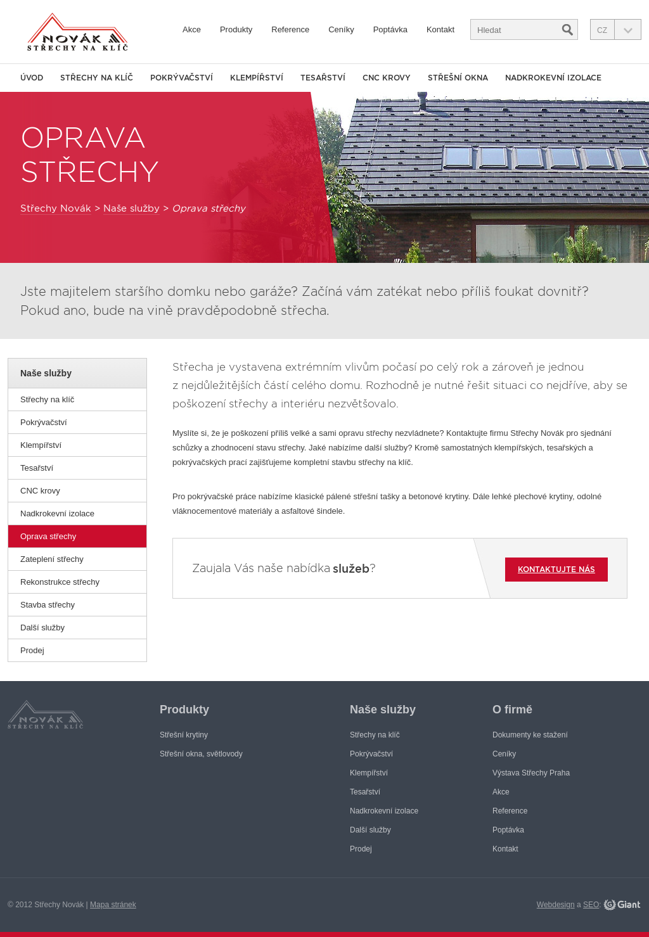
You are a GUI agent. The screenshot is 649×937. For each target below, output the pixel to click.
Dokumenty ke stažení (530, 734)
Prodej (32, 650)
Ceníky (341, 29)
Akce (192, 29)
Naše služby (131, 208)
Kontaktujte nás (556, 569)
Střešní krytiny (184, 734)
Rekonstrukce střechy (60, 582)
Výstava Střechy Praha (531, 772)
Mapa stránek (113, 904)
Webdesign (556, 904)
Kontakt (440, 29)
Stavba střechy (47, 604)
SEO (591, 904)
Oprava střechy (48, 536)
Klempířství (40, 445)
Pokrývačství (43, 422)
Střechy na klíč (47, 399)
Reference (290, 29)
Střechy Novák (55, 208)
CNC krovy (40, 490)
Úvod (31, 77)
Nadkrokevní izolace (57, 513)
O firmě (512, 709)
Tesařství (36, 468)
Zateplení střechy (52, 559)
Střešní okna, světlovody (201, 753)
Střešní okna (458, 77)
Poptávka (390, 29)
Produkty (236, 29)
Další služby (42, 627)
